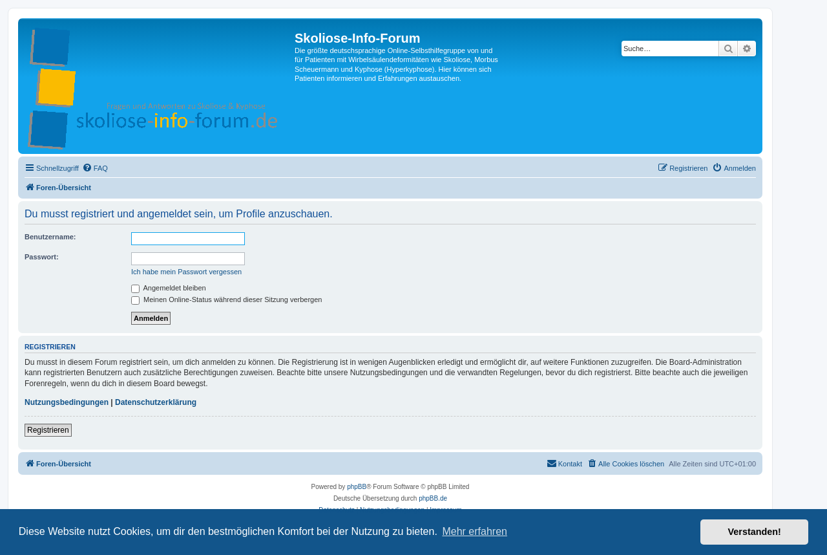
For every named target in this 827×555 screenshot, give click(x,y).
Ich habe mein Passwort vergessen (186, 272)
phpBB (356, 486)
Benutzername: (50, 237)
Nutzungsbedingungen (67, 402)
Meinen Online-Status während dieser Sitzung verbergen (226, 299)
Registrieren (48, 430)
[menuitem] (95, 168)
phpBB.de (433, 498)
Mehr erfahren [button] (474, 531)
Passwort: (42, 257)
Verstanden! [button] (754, 532)
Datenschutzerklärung (155, 402)
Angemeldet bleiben (168, 288)
